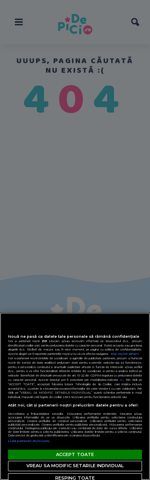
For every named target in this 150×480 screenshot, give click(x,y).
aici (122, 380)
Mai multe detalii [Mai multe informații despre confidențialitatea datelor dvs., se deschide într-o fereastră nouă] (125, 354)
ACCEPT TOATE (75, 454)
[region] (75, 396)
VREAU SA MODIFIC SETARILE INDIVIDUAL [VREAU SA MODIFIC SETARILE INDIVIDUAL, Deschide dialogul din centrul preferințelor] (75, 465)
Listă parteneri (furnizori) (29, 441)
